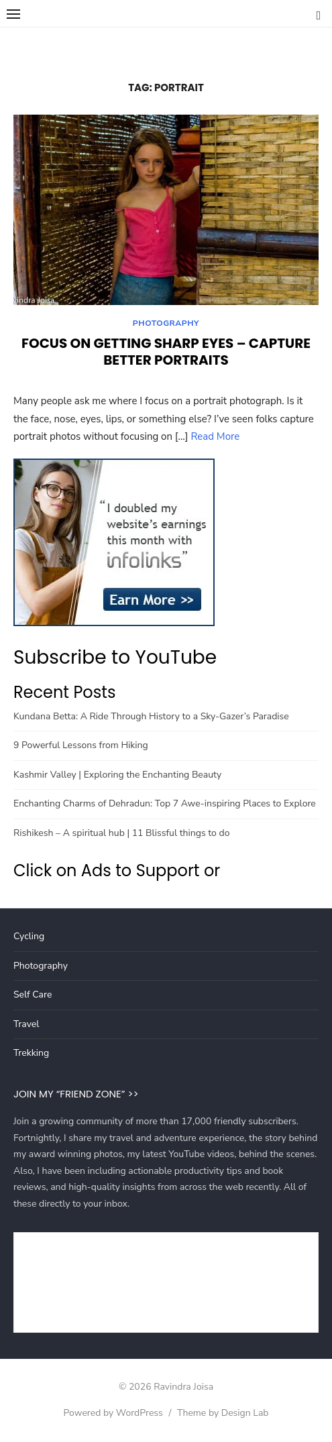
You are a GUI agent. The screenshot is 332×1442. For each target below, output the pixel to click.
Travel (26, 1024)
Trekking (31, 1052)
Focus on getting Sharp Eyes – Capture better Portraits (166, 351)
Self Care (32, 994)
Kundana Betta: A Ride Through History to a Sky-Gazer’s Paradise (151, 716)
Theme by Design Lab (222, 1412)
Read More (214, 436)
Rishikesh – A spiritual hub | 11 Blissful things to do (121, 833)
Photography (166, 323)
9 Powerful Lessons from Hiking (80, 745)
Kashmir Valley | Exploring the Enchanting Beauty (117, 774)
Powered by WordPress (112, 1412)
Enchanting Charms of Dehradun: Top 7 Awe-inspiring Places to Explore (164, 803)
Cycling (28, 936)
